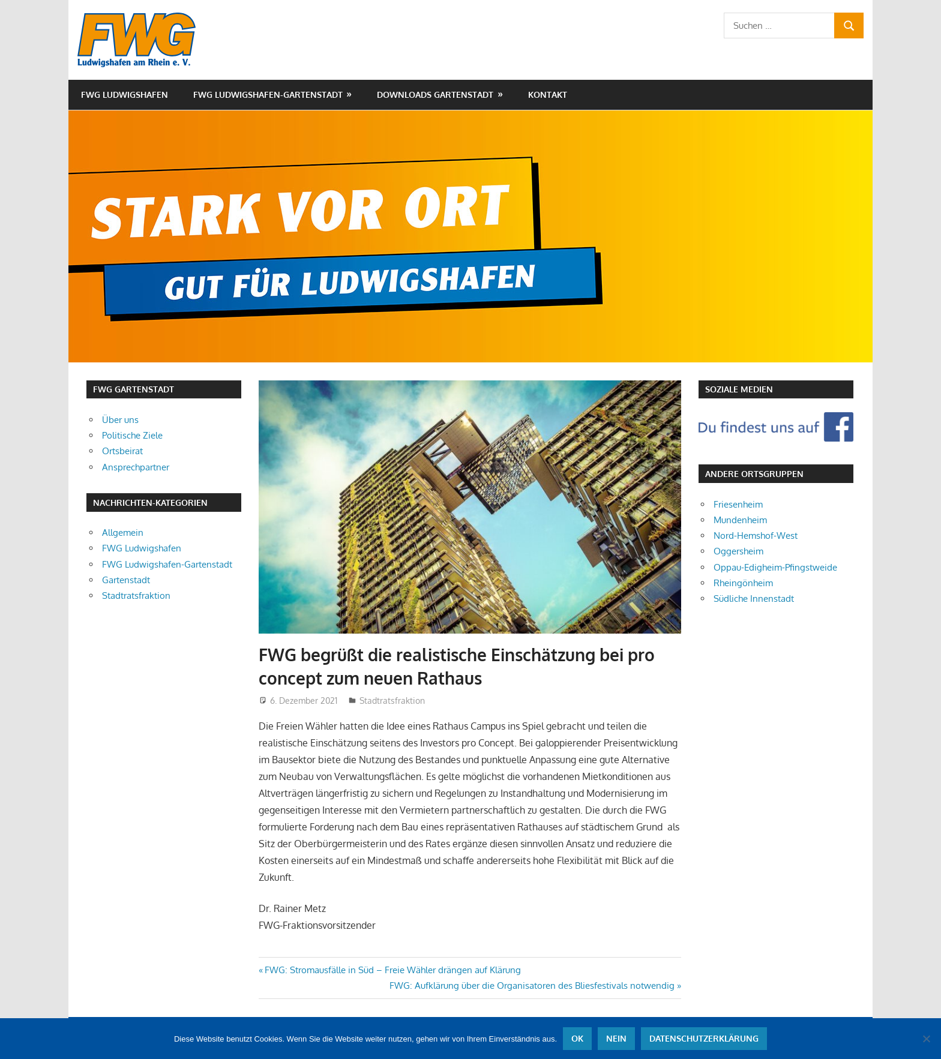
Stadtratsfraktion (392, 700)
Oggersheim (738, 551)
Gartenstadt (126, 580)
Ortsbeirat (122, 451)
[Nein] (926, 1039)
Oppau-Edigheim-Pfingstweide (775, 567)
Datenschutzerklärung (704, 1038)
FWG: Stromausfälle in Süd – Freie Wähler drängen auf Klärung (392, 970)
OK (577, 1038)
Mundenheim (740, 520)
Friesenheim (738, 504)
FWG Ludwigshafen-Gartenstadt (268, 94)
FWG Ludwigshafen (124, 94)
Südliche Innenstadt (754, 598)
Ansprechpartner (135, 467)
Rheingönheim (743, 583)
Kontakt (547, 94)
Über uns (120, 419)
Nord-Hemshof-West (756, 535)
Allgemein (122, 532)
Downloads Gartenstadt (435, 94)
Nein (616, 1038)
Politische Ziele (132, 435)
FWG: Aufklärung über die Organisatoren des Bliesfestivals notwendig (532, 985)
